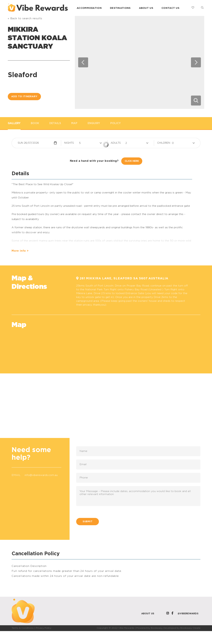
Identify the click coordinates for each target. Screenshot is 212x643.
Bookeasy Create (190, 628)
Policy (115, 123)
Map (74, 123)
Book (35, 123)
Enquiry (94, 123)
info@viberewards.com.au (41, 475)
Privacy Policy (43, 628)
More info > (20, 251)
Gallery (14, 123)
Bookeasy (156, 628)
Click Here (132, 161)
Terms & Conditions (23, 628)
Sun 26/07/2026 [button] (28, 143)
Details (55, 123)
